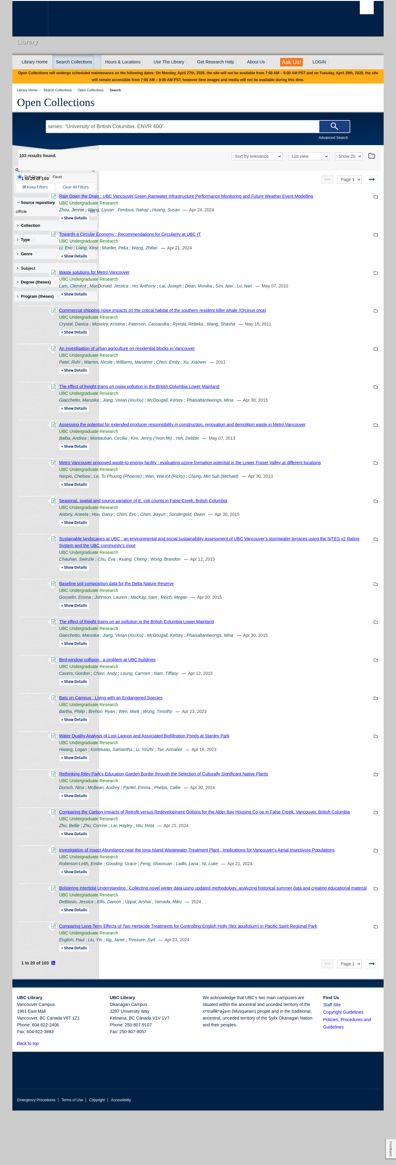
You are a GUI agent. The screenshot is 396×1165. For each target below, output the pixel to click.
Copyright (97, 1154)
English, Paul (157, 994)
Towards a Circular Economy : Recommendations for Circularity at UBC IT (215, 241)
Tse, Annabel (254, 776)
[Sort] (256, 156)
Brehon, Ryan (187, 738)
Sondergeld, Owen (272, 541)
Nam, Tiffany (251, 700)
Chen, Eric (211, 541)
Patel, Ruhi (154, 375)
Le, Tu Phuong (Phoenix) (203, 503)
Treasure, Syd (226, 994)
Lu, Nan (329, 292)
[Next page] (372, 179)
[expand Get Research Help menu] (239, 62)
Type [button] (28, 239)
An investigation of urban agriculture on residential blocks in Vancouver (212, 362)
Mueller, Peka (200, 254)
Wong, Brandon (250, 586)
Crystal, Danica (159, 337)
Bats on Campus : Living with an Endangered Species (196, 725)
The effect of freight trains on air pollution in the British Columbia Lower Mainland (221, 648)
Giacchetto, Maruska (164, 413)
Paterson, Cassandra (233, 337)
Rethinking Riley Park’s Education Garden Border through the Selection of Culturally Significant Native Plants (248, 801)
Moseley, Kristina (193, 337)
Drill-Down (29, 177)
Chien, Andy (190, 700)
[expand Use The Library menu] (190, 62)
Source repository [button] (36, 202)
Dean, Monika (283, 292)
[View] (308, 156)
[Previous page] (327, 179)
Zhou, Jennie (156, 216)
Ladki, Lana (272, 904)
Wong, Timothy (242, 738)
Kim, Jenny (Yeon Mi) (236, 458)
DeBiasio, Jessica (161, 949)
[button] (42, 1097)
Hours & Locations (122, 61)
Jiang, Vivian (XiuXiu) (208, 413)
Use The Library (168, 61)
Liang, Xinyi (172, 254)
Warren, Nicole (183, 375)
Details (159, 225)
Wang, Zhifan (230, 254)
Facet (53, 177)
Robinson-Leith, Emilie (165, 904)
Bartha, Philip (157, 738)
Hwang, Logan (158, 776)
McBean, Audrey (189, 814)
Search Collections (74, 61)
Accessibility (121, 1154)
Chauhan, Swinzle (161, 586)
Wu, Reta (230, 859)
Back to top (31, 1097)
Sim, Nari (309, 292)
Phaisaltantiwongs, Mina (295, 413)
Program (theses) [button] (40, 296)
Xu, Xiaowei (279, 375)
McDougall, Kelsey (250, 413)
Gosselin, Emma (160, 624)
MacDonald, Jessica (194, 292)
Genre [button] (29, 254)
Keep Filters (35, 187)
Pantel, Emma (221, 814)
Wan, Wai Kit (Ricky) (250, 503)
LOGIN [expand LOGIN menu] (319, 61)
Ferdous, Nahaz (218, 216)
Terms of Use (72, 1154)
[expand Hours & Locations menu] (146, 62)
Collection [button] (28, 225)
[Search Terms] (198, 126)
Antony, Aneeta (158, 541)
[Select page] (349, 179)
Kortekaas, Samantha (196, 776)
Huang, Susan (251, 216)
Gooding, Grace (206, 904)
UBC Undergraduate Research (173, 209)
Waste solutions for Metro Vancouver (179, 279)
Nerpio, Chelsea (159, 503)
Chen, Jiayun (238, 541)
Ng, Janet (200, 994)
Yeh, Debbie (272, 458)
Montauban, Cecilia (193, 458)
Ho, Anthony (229, 292)
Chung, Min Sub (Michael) (298, 503)
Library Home (35, 61)
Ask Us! (291, 62)
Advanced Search (333, 138)
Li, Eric (150, 254)
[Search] (334, 126)
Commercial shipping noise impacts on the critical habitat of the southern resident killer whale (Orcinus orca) (247, 323)
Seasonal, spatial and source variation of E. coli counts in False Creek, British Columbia (228, 527)
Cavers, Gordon (159, 700)
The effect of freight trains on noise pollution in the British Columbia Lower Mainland (224, 400)
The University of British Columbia (30, 19)
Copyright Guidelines (343, 1066)
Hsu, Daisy (187, 541)
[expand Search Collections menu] (97, 62)
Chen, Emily (253, 375)
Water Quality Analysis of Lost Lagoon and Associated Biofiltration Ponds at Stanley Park (229, 763)
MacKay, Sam (228, 624)
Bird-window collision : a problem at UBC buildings (192, 686)
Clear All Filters (76, 187)
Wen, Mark (214, 738)
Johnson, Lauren (195, 624)
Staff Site (332, 1059)
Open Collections (56, 102)
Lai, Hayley (206, 859)
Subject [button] (31, 268)
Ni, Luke (295, 904)
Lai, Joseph (255, 292)
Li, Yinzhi (229, 776)
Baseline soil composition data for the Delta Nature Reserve (201, 610)
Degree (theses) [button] (38, 282)
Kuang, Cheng (218, 586)
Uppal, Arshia (223, 949)
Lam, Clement (157, 292)
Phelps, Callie (252, 814)
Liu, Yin (180, 994)
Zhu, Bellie (154, 859)
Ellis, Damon (194, 949)
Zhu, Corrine (180, 859)
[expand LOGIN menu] (331, 62)
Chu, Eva (192, 586)
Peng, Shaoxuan (241, 904)
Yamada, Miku (253, 949)
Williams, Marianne (219, 375)
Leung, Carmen (220, 700)
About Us (256, 61)
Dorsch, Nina (156, 814)
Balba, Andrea (157, 458)
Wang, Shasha (306, 337)
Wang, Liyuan (186, 216)
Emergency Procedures (36, 1154)
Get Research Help (215, 61)
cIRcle (54, 212)
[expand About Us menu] (270, 62)
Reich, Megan (259, 624)
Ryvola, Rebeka (273, 337)
